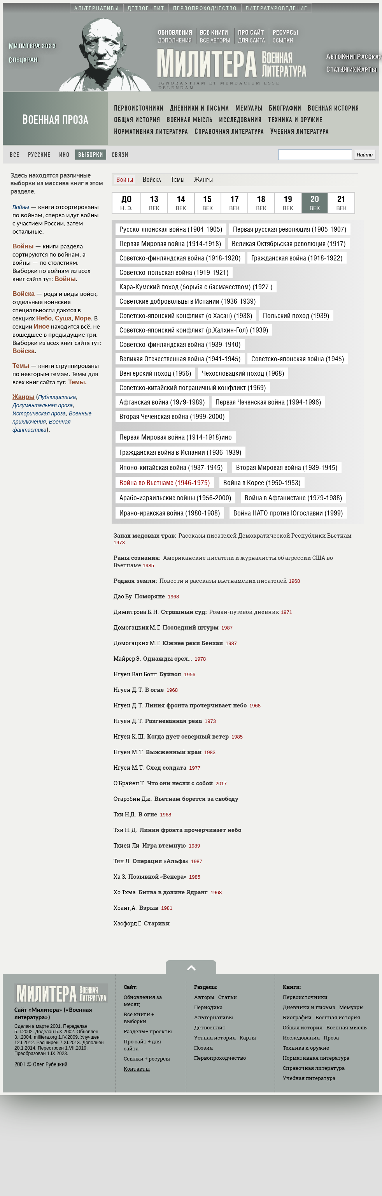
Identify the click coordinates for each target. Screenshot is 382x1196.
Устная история (215, 1037)
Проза (331, 1037)
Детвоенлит (210, 1027)
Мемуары (351, 1007)
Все (14, 155)
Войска (23, 293)
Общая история (302, 1027)
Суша (63, 318)
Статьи (227, 997)
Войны (23, 246)
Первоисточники (305, 997)
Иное (41, 326)
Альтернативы (213, 1017)
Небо (44, 318)
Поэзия (203, 1047)
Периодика (208, 1007)
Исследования (301, 1037)
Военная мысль (346, 1027)
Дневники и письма (309, 1007)
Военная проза (55, 120)
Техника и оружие (306, 1047)
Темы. (77, 382)
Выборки (90, 155)
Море (83, 318)
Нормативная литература (316, 1057)
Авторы (204, 997)
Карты (248, 1037)
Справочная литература (314, 1067)
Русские (39, 155)
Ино (64, 155)
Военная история (337, 1017)
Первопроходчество (220, 1057)
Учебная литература (309, 1078)
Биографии (297, 1017)
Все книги (139, 1018)
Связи (120, 155)
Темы (20, 365)
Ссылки (147, 1058)
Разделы (148, 1031)
